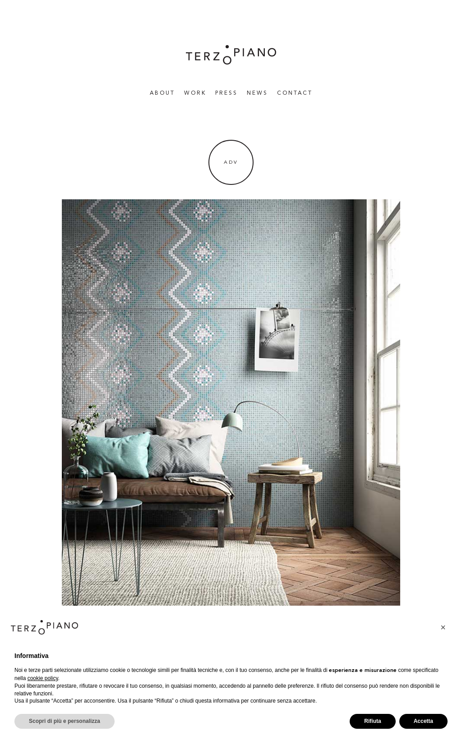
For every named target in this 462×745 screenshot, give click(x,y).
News (257, 93)
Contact (295, 93)
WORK (195, 93)
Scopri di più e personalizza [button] (64, 721)
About (162, 93)
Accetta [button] (423, 721)
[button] (443, 627)
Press (226, 93)
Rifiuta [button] (372, 721)
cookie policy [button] (43, 678)
